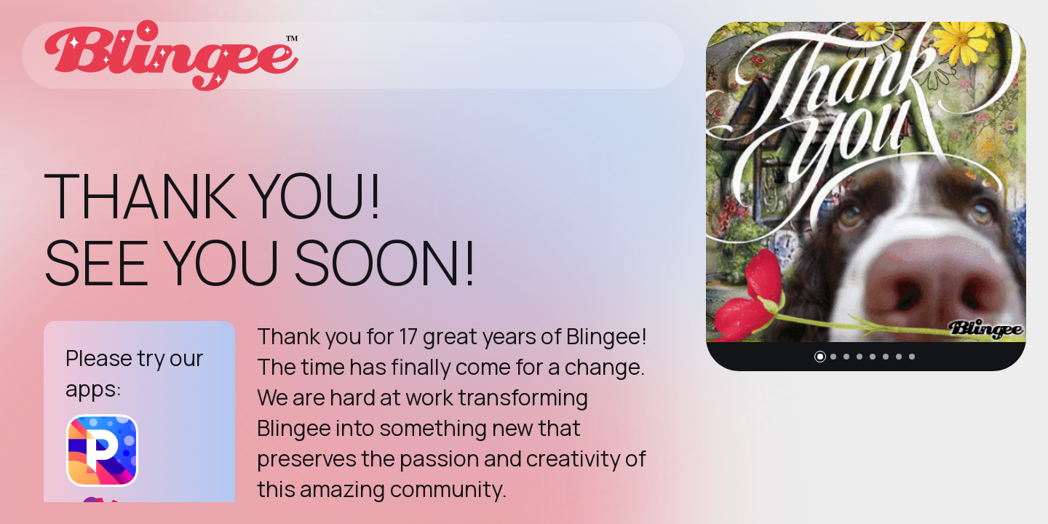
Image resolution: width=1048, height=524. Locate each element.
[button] (820, 357)
